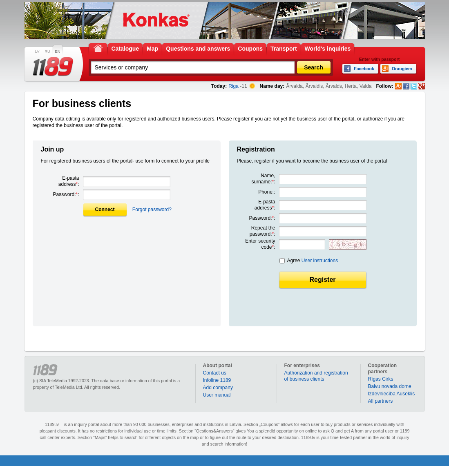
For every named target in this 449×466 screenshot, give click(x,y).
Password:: (66, 194)
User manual (217, 395)
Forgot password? (152, 209)
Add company (218, 387)
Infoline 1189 (217, 380)
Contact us (214, 373)
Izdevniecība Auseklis (391, 394)
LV (37, 51)
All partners (380, 401)
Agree (312, 260)
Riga (233, 86)
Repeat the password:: (262, 231)
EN (57, 51)
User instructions (320, 260)
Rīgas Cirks (380, 379)
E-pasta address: (68, 181)
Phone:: (266, 192)
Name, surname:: (263, 179)
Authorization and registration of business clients (316, 376)
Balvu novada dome (389, 386)
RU (47, 51)
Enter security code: (260, 244)
